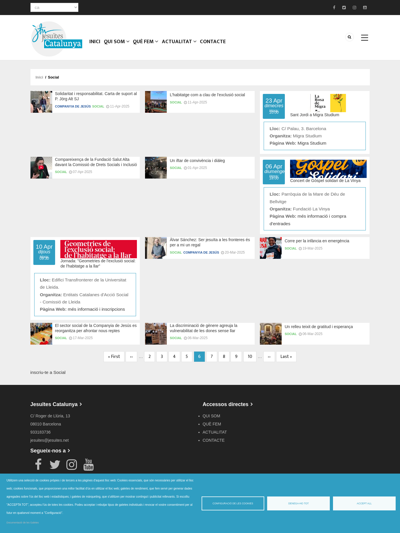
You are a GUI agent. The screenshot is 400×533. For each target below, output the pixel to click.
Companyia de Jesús (73, 106)
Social (98, 106)
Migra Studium (312, 143)
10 (252, 356)
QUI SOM (118, 45)
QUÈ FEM (147, 45)
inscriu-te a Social (48, 372)
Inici (95, 45)
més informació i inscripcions (96, 309)
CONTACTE (214, 45)
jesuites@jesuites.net (49, 440)
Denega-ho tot (298, 503)
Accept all (364, 503)
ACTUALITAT (181, 45)
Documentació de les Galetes (23, 522)
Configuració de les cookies (233, 503)
